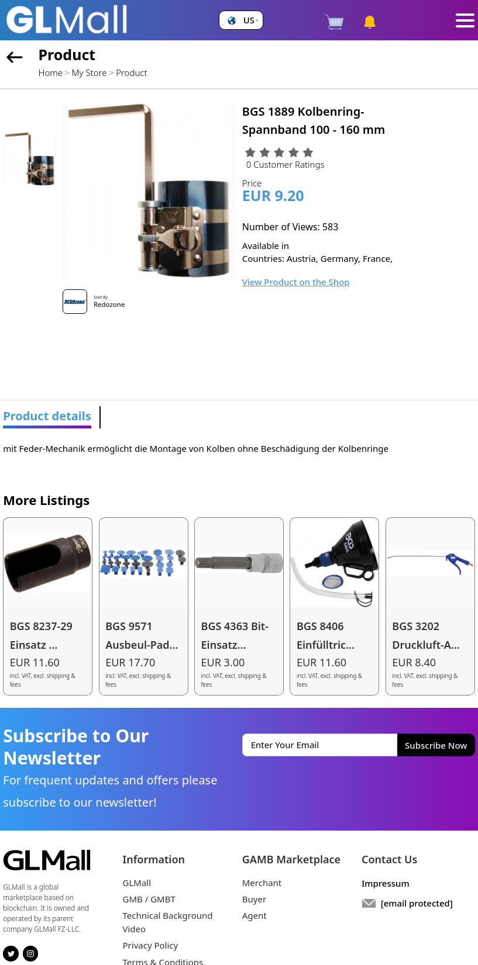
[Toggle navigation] (465, 20)
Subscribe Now (436, 745)
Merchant (262, 882)
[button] (241, 20)
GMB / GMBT (149, 899)
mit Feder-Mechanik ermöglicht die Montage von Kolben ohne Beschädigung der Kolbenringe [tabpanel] (195, 448)
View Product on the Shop (296, 282)
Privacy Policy (150, 945)
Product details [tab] (47, 416)
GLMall (137, 882)
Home (51, 72)
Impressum (386, 883)
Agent (254, 915)
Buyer (254, 899)
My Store (89, 72)
